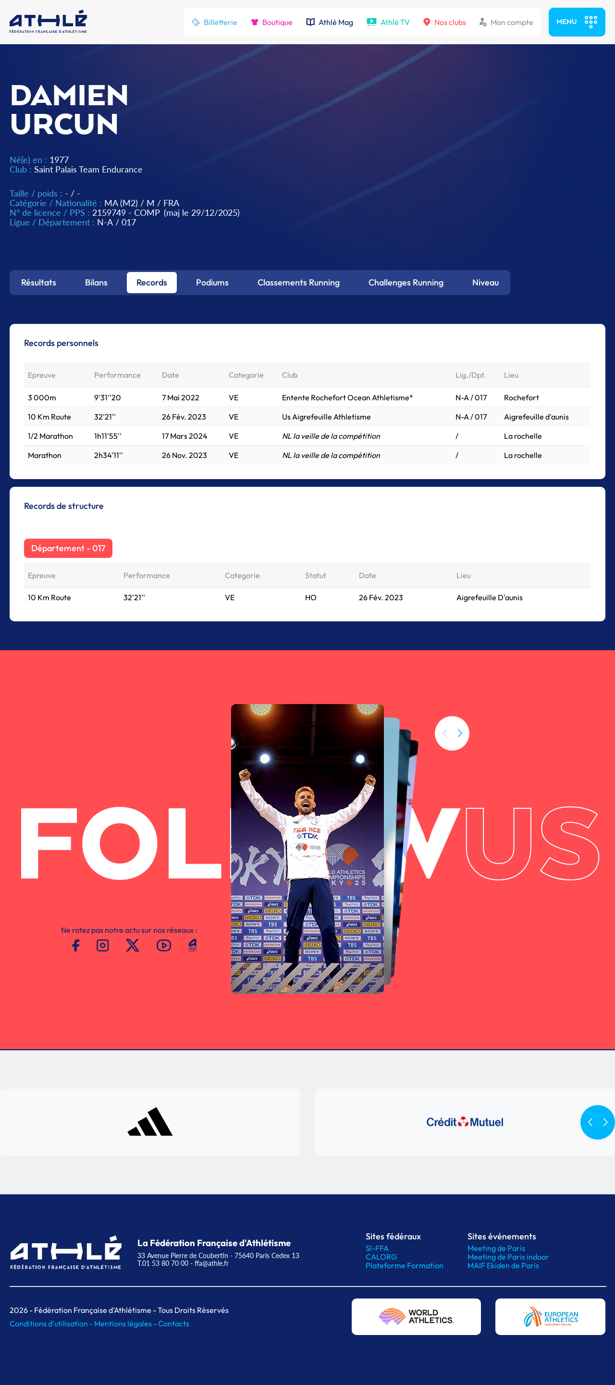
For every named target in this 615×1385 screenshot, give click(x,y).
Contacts (173, 1323)
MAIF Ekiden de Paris (503, 1265)
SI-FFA (377, 1248)
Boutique (272, 22)
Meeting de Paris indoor (508, 1256)
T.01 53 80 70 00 (162, 1263)
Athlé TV (388, 22)
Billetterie (214, 22)
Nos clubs (444, 22)
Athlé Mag (329, 22)
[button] (460, 733)
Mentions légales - (126, 1323)
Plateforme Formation (404, 1265)
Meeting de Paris (496, 1248)
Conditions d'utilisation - (52, 1323)
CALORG (381, 1256)
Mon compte (506, 22)
